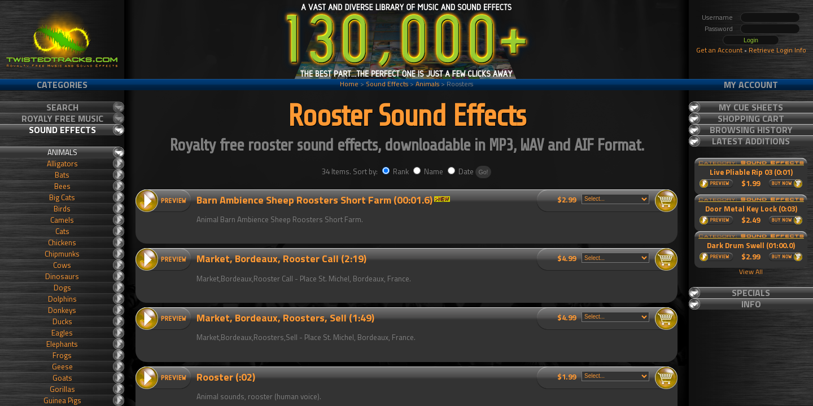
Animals (427, 83)
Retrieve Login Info (777, 50)
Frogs (62, 355)
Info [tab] (751, 304)
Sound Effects (387, 83)
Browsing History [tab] (751, 129)
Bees (62, 186)
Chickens (62, 242)
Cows (62, 265)
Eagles (62, 332)
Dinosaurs (62, 276)
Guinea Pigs (62, 400)
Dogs (62, 287)
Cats (62, 231)
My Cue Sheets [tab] (751, 107)
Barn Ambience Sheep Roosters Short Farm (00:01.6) (314, 200)
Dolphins (62, 298)
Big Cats (62, 197)
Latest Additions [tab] (751, 141)
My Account (751, 84)
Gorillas (62, 389)
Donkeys (62, 310)
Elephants (62, 344)
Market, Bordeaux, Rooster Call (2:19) (281, 258)
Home (349, 83)
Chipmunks (62, 253)
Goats (62, 377)
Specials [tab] (751, 292)
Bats (62, 174)
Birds (62, 208)
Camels (62, 220)
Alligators (62, 163)
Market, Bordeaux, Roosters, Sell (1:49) (285, 317)
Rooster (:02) (225, 377)
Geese (62, 366)
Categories (62, 84)
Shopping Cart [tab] (751, 118)
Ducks (62, 321)
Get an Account (719, 50)
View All (751, 271)
